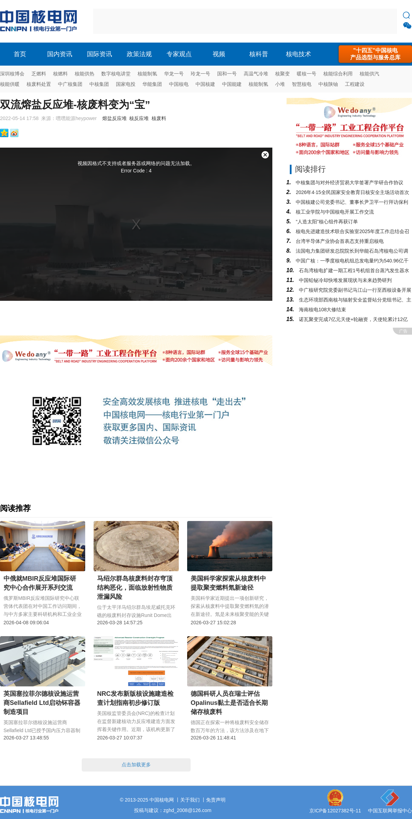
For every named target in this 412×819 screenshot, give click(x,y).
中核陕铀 (328, 84)
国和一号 (227, 73)
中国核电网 (161, 800)
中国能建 (232, 84)
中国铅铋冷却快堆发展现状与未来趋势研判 (344, 280)
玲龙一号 (200, 73)
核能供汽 (369, 73)
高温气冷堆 (256, 73)
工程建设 (355, 84)
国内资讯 (59, 54)
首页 (20, 54)
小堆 (280, 84)
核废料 (159, 118)
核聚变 (282, 73)
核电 (40, 21)
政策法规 (139, 54)
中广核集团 (70, 84)
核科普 (258, 54)
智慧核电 (301, 84)
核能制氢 (147, 73)
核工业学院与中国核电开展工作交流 (334, 212)
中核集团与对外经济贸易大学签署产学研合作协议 (348, 182)
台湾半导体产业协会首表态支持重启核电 (339, 241)
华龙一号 (174, 73)
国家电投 (125, 84)
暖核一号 (306, 73)
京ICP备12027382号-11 (335, 810)
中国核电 (179, 84)
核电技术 (298, 54)
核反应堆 (139, 118)
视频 (219, 54)
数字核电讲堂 (116, 73)
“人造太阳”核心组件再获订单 (326, 221)
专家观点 (179, 54)
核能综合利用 (338, 73)
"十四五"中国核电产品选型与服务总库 (375, 53)
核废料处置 (39, 84)
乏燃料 (38, 73)
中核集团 (99, 84)
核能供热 (84, 73)
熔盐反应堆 (114, 118)
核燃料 (60, 73)
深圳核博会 (12, 73)
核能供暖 (10, 84)
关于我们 (190, 800)
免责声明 (216, 800)
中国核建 (205, 84)
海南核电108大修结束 (321, 309)
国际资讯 (99, 54)
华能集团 (152, 84)
